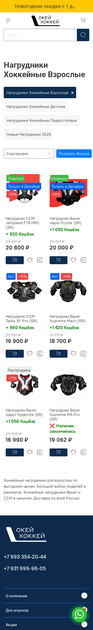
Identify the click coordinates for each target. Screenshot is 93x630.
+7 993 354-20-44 (25, 556)
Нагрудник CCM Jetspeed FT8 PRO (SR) (22, 223)
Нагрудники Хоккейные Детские (35, 106)
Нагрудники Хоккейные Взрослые (37, 92)
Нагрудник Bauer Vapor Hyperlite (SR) (24, 412)
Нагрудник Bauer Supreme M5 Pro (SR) (65, 414)
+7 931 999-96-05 (25, 568)
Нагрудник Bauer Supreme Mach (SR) (67, 318)
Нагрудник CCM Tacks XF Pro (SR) (21, 318)
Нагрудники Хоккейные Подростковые (41, 120)
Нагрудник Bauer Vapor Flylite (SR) (65, 220)
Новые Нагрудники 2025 (28, 134)
